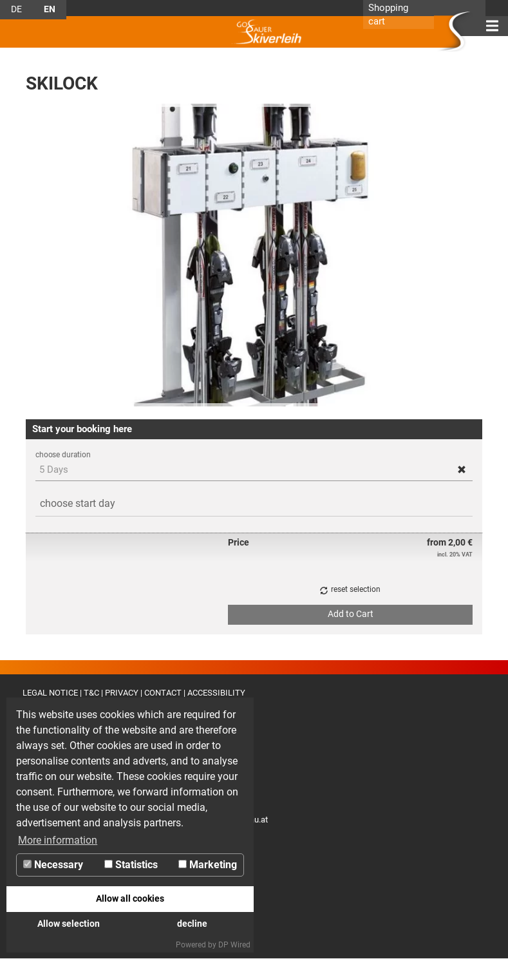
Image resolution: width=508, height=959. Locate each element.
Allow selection (68, 923)
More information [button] (57, 840)
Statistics (131, 865)
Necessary (53, 865)
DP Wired (234, 944)
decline (192, 923)
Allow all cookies (130, 898)
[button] (461, 469)
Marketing (207, 865)
